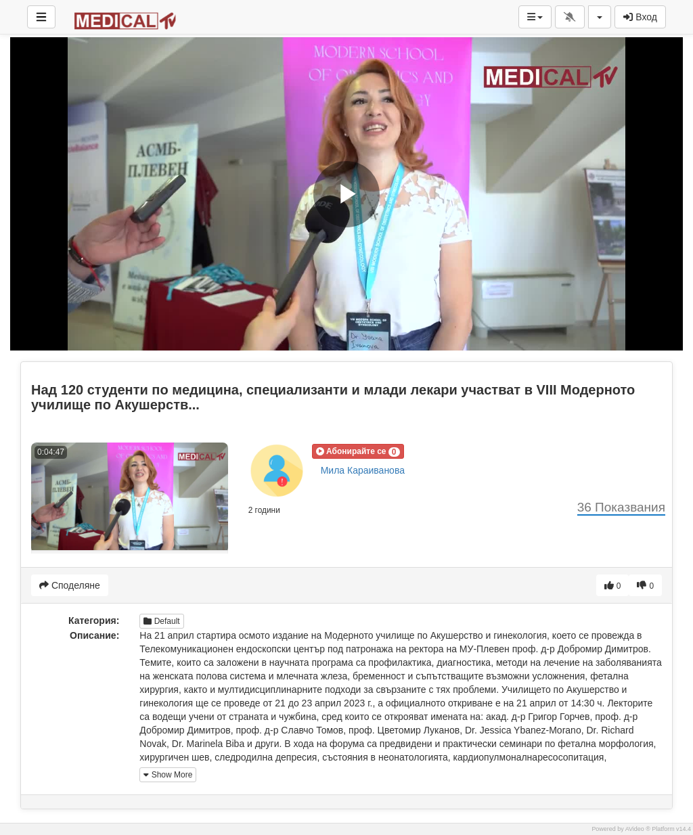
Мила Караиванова (363, 470)
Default (161, 621)
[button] (358, 451)
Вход (640, 17)
